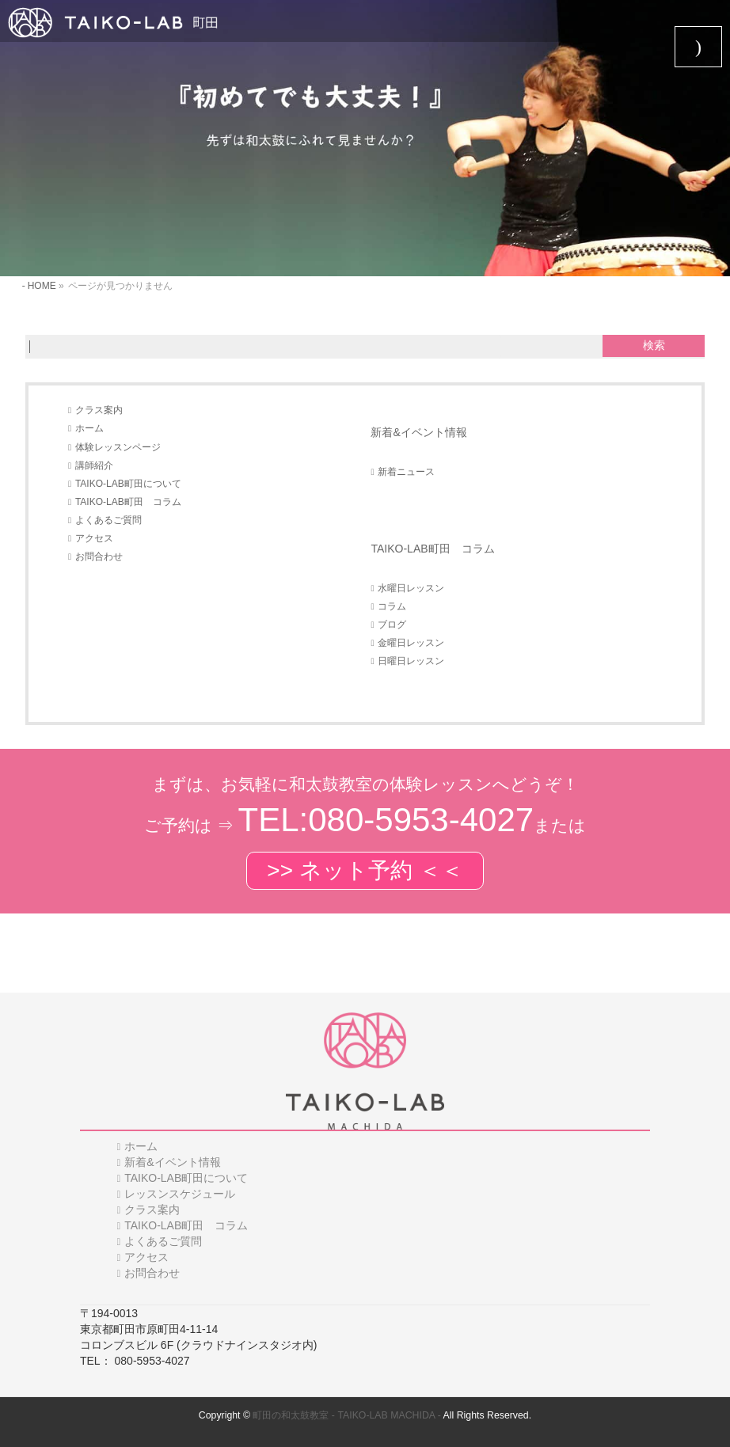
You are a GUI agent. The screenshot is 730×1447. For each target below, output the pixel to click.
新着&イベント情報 (418, 432)
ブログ (392, 624)
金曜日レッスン (411, 642)
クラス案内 (99, 410)
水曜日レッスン (411, 588)
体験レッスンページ (118, 447)
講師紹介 (94, 465)
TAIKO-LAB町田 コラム (128, 501)
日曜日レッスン (411, 661)
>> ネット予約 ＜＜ (364, 870)
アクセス (94, 538)
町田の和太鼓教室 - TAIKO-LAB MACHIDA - (346, 1415)
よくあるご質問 (108, 520)
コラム (392, 606)
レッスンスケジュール (179, 1193)
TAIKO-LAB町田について (128, 483)
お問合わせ (99, 556)
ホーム (89, 428)
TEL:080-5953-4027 (386, 819)
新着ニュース (406, 471)
